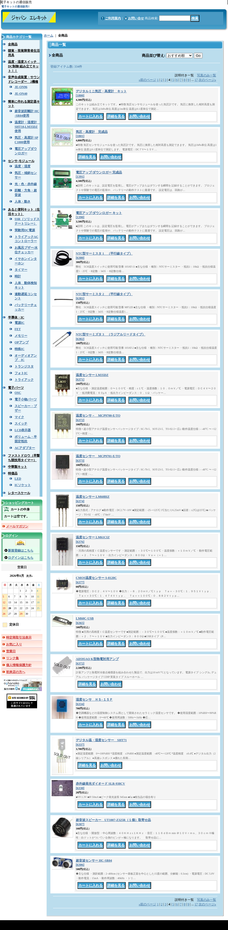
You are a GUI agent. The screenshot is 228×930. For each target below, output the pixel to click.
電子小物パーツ (26, 399)
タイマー (21, 270)
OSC (18, 393)
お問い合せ (136, 18)
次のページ (207, 80)
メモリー (21, 336)
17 (196, 80)
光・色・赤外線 (26, 184)
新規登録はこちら (20, 550)
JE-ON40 (21, 93)
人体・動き (22, 201)
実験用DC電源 (25, 230)
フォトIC (21, 373)
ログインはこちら (20, 558)
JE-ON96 (21, 87)
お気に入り (14, 644)
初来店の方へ (15, 672)
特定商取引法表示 (19, 637)
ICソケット (23, 485)
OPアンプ (22, 342)
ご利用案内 (113, 18)
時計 (18, 276)
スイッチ (21, 423)
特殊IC (19, 349)
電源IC (19, 323)
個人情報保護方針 (19, 665)
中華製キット (17, 467)
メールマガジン (17, 526)
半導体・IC (16, 317)
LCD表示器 (23, 430)
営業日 (11, 651)
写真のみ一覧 (206, 75)
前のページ (147, 80)
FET (18, 329)
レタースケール (19, 493)
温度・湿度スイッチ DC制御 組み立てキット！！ (24, 66)
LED (18, 479)
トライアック (24, 380)
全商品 (12, 44)
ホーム (48, 35)
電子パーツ (16, 388)
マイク (19, 417)
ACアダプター (25, 448)
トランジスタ (24, 366)
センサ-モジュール (21, 161)
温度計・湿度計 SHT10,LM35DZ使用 (27, 126)
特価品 (12, 473)
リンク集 (12, 658)
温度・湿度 (22, 166)
